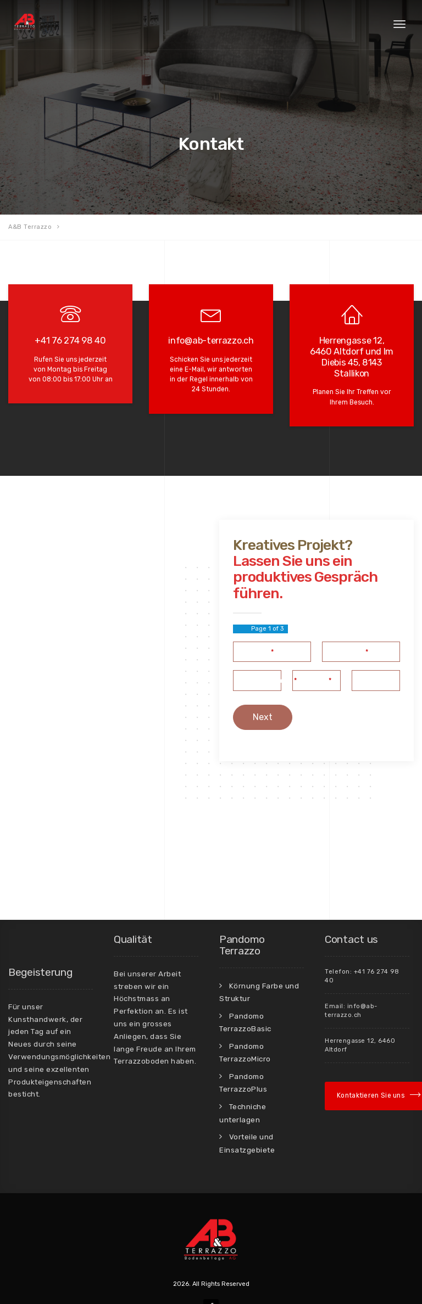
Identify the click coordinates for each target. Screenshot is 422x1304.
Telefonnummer (267, 646)
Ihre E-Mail (347, 617)
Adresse (314, 646)
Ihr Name (256, 617)
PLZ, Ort (370, 646)
